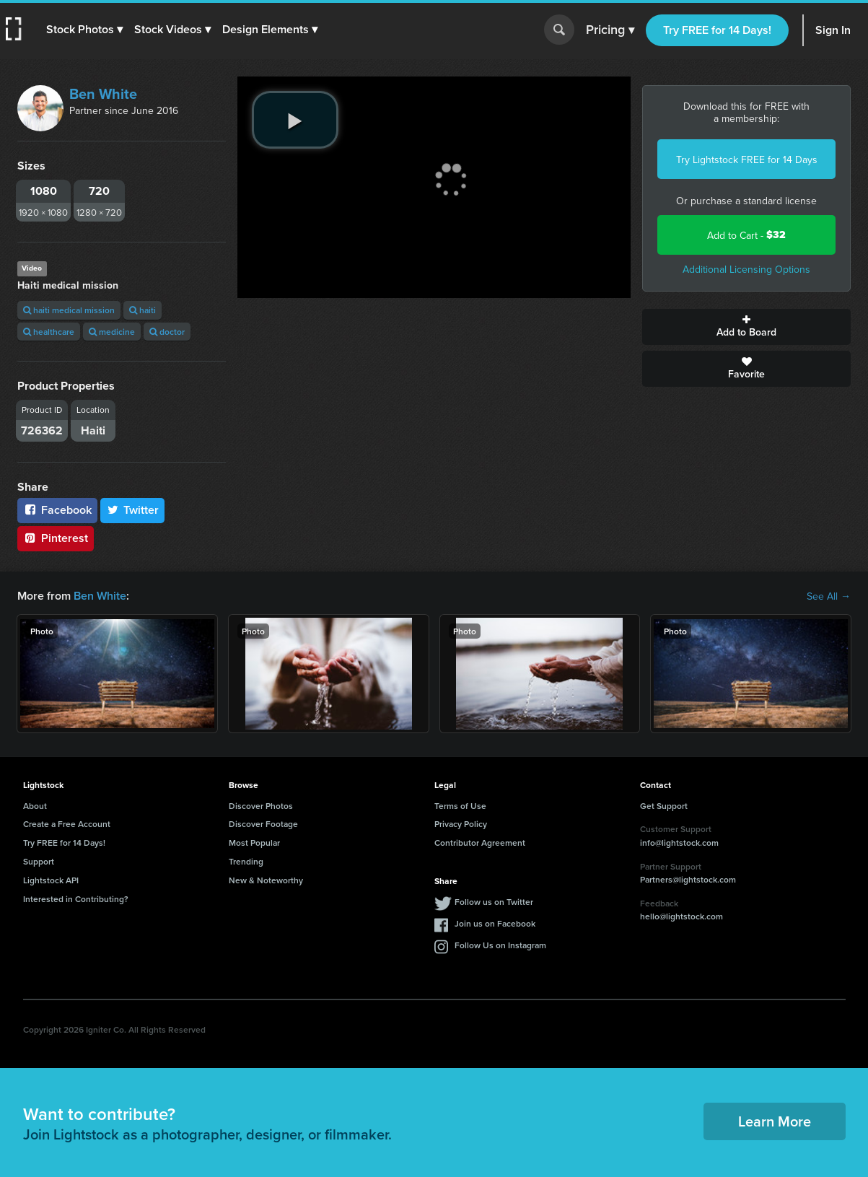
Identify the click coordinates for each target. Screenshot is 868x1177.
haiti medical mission (69, 310)
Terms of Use (460, 806)
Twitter (132, 510)
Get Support (664, 806)
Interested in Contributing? (75, 899)
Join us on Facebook (495, 923)
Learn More (774, 1121)
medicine (112, 331)
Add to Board (746, 327)
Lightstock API (51, 880)
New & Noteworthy (266, 880)
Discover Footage (263, 824)
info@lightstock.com (679, 842)
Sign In (833, 30)
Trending (246, 861)
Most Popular (254, 842)
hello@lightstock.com (681, 916)
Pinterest (55, 538)
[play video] (295, 120)
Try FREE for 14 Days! (717, 30)
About (35, 806)
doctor (167, 331)
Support (38, 861)
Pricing (610, 30)
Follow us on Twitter (494, 902)
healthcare (48, 331)
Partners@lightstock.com (688, 879)
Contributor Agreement (479, 842)
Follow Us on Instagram (500, 945)
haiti (142, 310)
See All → (829, 596)
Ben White (103, 94)
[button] (84, 29)
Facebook (57, 510)
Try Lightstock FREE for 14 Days (746, 159)
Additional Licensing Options (746, 269)
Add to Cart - (746, 234)
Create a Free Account (66, 824)
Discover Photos (261, 806)
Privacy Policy (460, 824)
